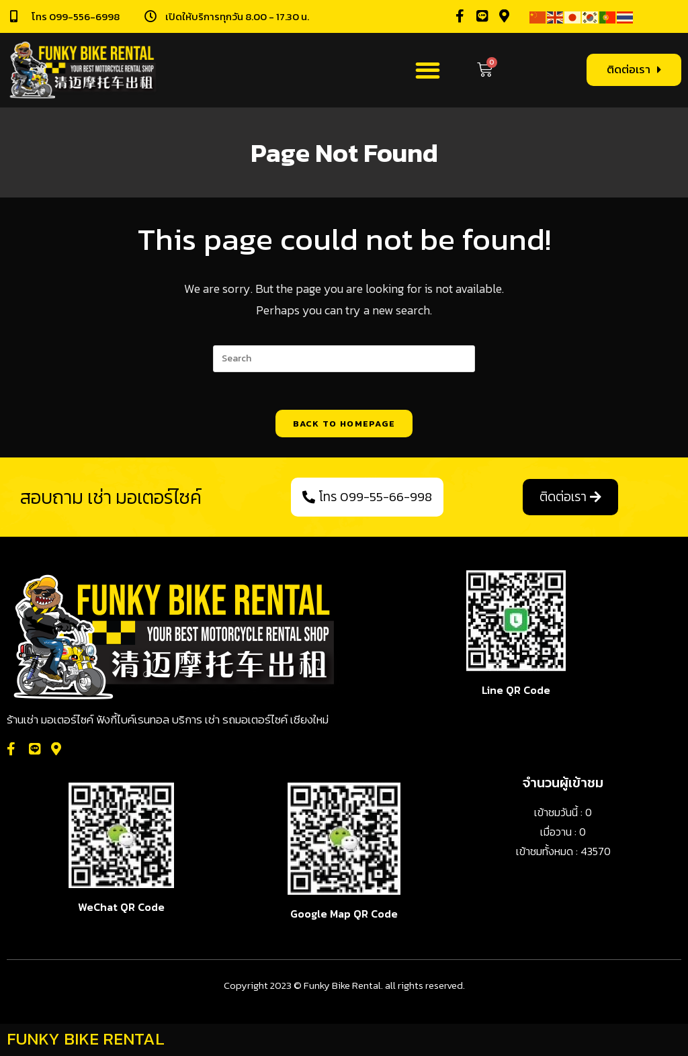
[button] (427, 70)
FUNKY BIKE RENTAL (86, 1040)
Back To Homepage (344, 426)
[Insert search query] (344, 358)
